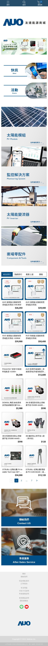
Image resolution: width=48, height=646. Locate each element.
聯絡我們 (24, 577)
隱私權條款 (24, 601)
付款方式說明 (24, 591)
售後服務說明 (24, 594)
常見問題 (24, 588)
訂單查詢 (24, 584)
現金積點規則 (24, 581)
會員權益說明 (24, 598)
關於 (24, 574)
